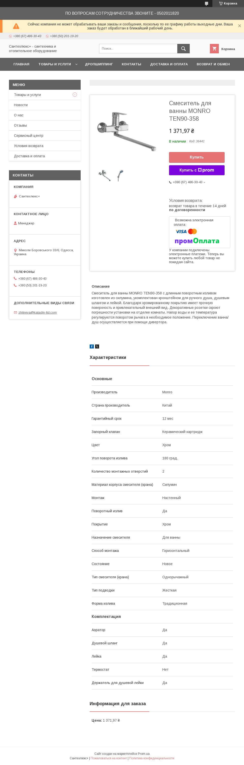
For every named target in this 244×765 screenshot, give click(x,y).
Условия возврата (28, 146)
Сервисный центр (28, 136)
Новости (21, 105)
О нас (18, 115)
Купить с (197, 170)
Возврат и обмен (213, 64)
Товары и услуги (54, 64)
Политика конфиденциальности (151, 758)
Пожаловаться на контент (109, 758)
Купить (197, 157)
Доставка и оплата (169, 64)
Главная (21, 64)
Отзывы (20, 125)
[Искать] (183, 48)
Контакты (131, 64)
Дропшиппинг (99, 64)
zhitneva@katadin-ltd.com (37, 312)
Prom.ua (144, 754)
